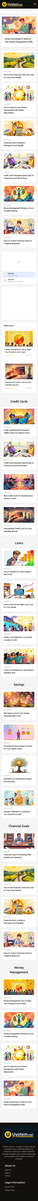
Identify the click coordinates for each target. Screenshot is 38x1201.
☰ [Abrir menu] (35, 4)
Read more (10, 355)
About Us (8, 1170)
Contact (8, 1176)
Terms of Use (9, 1187)
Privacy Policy (9, 1190)
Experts (8, 1173)
